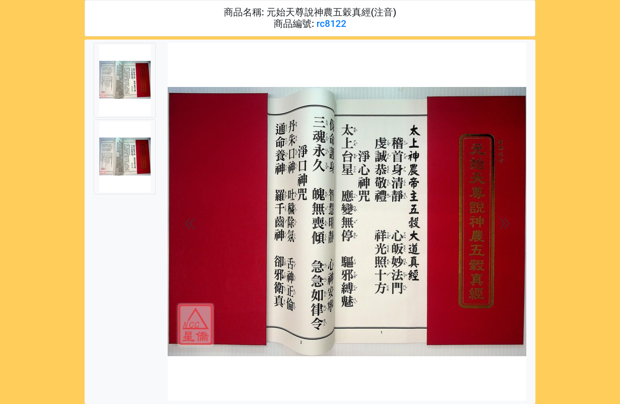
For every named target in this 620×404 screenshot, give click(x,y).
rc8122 (331, 23)
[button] (189, 222)
